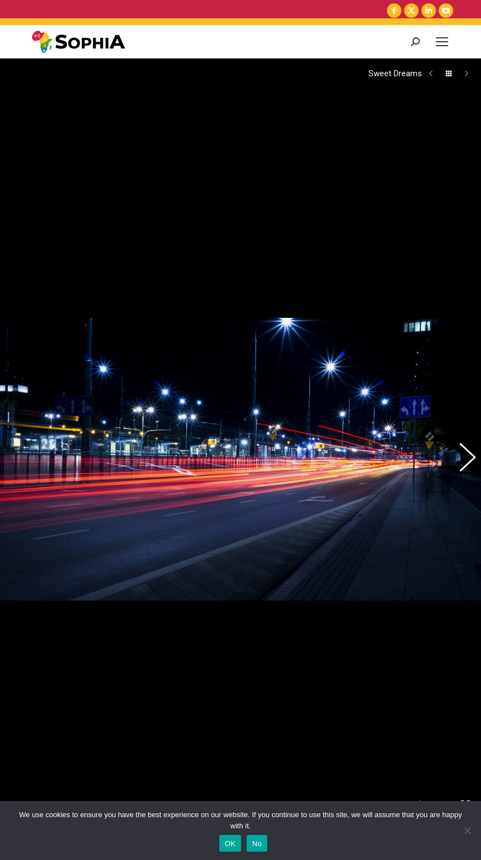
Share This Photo (16, 613)
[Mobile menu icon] (442, 42)
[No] (467, 830)
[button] (461, 362)
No (257, 843)
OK (230, 843)
